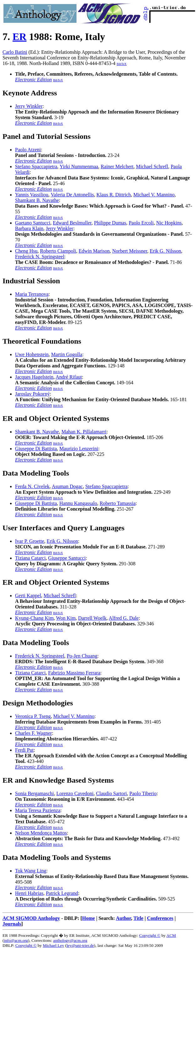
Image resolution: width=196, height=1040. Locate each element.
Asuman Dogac (67, 486)
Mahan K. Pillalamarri (84, 431)
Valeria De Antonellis (72, 194)
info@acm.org (16, 940)
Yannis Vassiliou (31, 194)
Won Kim (66, 618)
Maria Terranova (32, 294)
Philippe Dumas (110, 222)
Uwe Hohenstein (32, 354)
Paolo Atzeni (28, 149)
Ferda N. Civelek (32, 486)
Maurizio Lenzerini (78, 448)
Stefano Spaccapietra (36, 166)
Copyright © (150, 935)
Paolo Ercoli (141, 222)
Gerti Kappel (28, 595)
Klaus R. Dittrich (114, 194)
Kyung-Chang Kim (34, 618)
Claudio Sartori (111, 793)
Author (123, 918)
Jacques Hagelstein (34, 377)
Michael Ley (53, 945)
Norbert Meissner (129, 251)
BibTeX (122, 64)
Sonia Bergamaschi (34, 793)
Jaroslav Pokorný (32, 393)
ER (19, 36)
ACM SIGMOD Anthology (31, 918)
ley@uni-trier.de (80, 945)
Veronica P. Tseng (33, 716)
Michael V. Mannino (153, 194)
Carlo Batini (15, 52)
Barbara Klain (29, 228)
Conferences (160, 918)
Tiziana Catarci (30, 558)
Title (138, 918)
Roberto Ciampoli (58, 251)
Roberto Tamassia (118, 503)
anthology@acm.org (70, 940)
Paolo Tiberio (143, 793)
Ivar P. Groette (29, 541)
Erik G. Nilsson (165, 251)
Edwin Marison (94, 251)
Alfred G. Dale (124, 618)
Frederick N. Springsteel (39, 256)
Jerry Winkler (28, 106)
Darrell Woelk (92, 618)
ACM (171, 935)
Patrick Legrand (62, 893)
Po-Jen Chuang (82, 656)
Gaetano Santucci (32, 222)
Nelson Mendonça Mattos (41, 833)
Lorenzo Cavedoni (75, 793)
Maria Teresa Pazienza (37, 810)
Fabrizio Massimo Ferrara (74, 672)
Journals (12, 923)
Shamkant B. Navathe (37, 200)
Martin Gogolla (66, 354)
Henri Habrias (29, 893)
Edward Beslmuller (72, 222)
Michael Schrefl (152, 166)
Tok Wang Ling (30, 870)
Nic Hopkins (169, 222)
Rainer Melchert (117, 166)
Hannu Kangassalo (78, 503)
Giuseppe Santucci (67, 558)
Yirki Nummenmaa (79, 166)
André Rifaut (69, 377)
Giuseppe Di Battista (36, 448)
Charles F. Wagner (33, 733)
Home (88, 918)
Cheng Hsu (26, 251)
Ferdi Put (24, 750)
